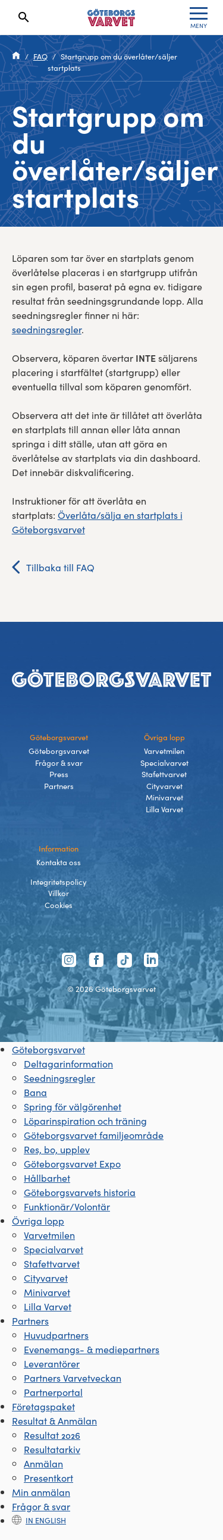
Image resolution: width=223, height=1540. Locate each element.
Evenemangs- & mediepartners (91, 1349)
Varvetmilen (164, 750)
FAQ (40, 56)
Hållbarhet (47, 1177)
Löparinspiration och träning (85, 1120)
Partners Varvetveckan (72, 1377)
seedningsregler (46, 329)
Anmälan (43, 1463)
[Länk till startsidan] (111, 17)
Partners (59, 785)
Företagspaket (43, 1406)
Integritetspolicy (58, 881)
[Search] (24, 17)
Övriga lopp (38, 1220)
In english (39, 1519)
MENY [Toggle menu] (199, 18)
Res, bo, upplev (57, 1149)
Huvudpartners (56, 1334)
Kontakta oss (58, 862)
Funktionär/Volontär (67, 1206)
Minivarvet (164, 797)
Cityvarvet (164, 785)
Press (58, 774)
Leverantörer (52, 1363)
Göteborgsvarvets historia (80, 1191)
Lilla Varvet (164, 809)
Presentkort (48, 1477)
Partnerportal (53, 1391)
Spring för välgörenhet (72, 1106)
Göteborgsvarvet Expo (72, 1163)
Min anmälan (41, 1491)
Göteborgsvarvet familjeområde (94, 1134)
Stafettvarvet (164, 774)
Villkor (58, 893)
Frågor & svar (59, 762)
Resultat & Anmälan (54, 1420)
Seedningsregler (59, 1077)
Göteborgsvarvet (59, 750)
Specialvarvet (164, 762)
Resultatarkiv (52, 1449)
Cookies (59, 904)
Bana (35, 1091)
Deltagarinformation (68, 1063)
